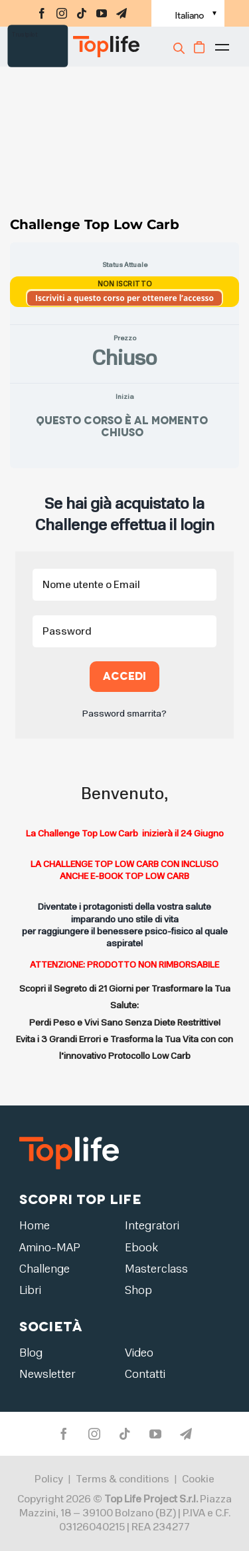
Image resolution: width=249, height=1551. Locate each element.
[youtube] (102, 13)
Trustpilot (24, 35)
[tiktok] (82, 13)
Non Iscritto (125, 284)
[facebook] (42, 13)
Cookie (198, 1479)
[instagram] (62, 13)
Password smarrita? (124, 713)
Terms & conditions (122, 1479)
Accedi (124, 676)
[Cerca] (180, 48)
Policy (49, 1479)
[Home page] (82, 46)
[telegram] (121, 13)
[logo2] (69, 1136)
